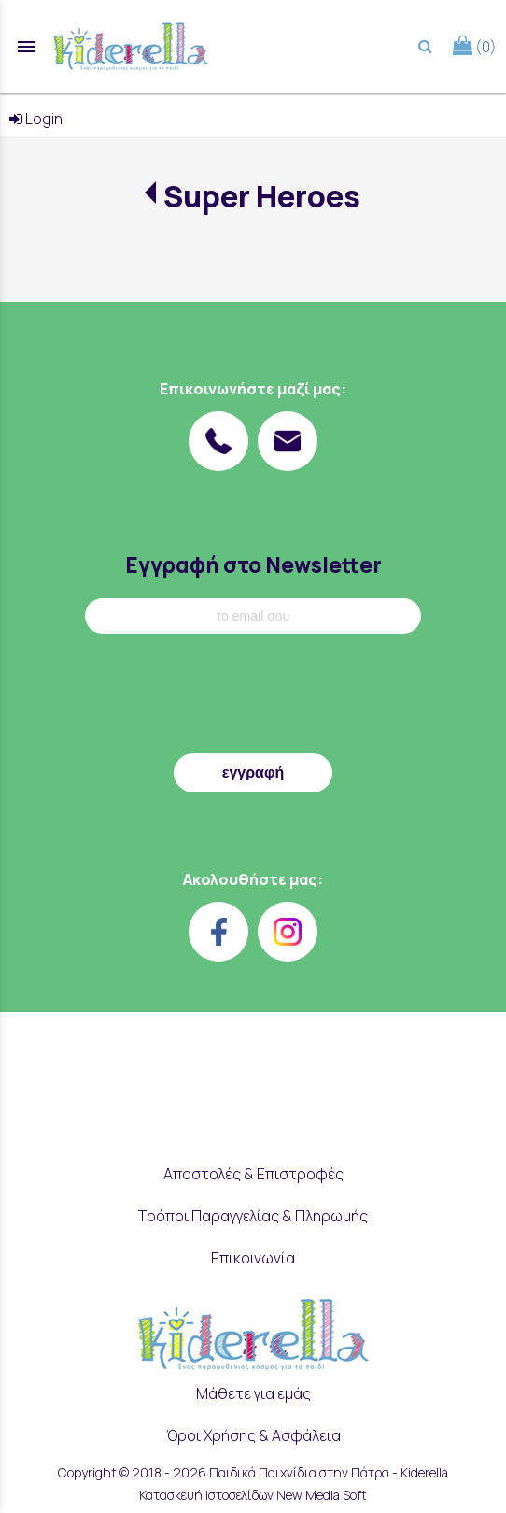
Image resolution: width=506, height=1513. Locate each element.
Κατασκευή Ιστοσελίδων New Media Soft (253, 1495)
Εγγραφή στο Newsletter (253, 564)
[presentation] (253, 698)
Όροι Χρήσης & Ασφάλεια (253, 1435)
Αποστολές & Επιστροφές (253, 1173)
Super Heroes (261, 196)
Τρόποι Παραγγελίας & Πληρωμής (253, 1216)
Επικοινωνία (253, 1258)
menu (26, 47)
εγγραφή (253, 772)
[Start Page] (131, 46)
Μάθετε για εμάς (253, 1393)
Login (36, 118)
